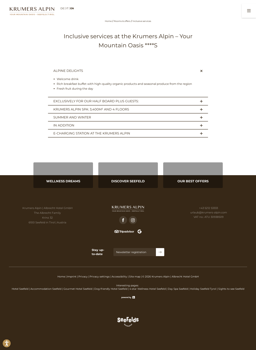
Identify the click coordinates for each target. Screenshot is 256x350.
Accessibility (120, 276)
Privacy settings (100, 276)
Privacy (83, 276)
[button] (7, 343)
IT (67, 8)
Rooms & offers (122, 21)
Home (108, 21)
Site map (135, 276)
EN (72, 8)
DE (62, 8)
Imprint (72, 276)
